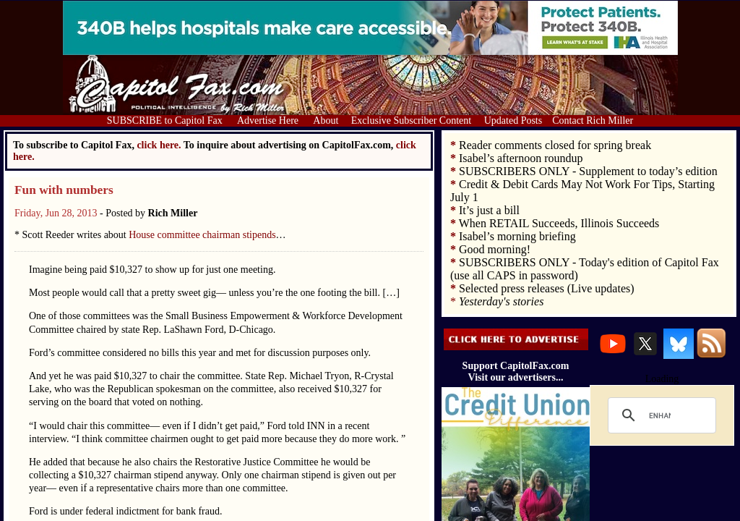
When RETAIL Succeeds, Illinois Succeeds (559, 223)
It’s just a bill (489, 210)
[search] (660, 415)
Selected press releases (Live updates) (546, 288)
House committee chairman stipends (202, 234)
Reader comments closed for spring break (555, 145)
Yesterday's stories (501, 301)
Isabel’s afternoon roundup (521, 158)
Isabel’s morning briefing (517, 236)
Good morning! (494, 249)
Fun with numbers (63, 190)
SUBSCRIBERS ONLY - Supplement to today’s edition (588, 171)
